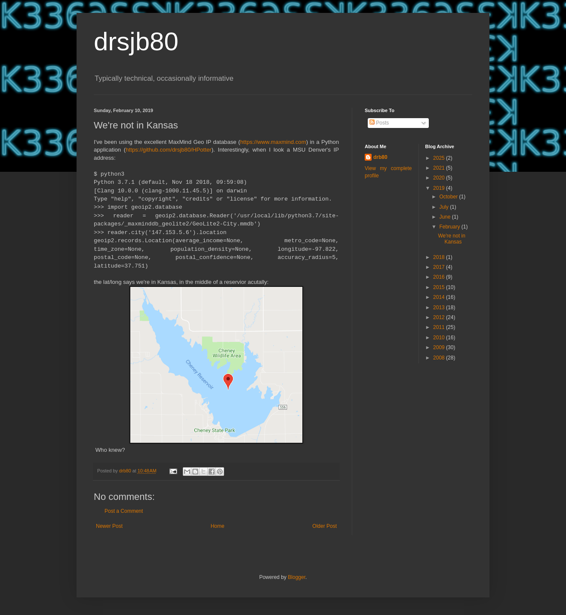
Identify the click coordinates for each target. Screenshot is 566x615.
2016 (439, 277)
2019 (439, 188)
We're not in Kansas (451, 239)
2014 (439, 297)
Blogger (296, 577)
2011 (439, 327)
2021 (439, 168)
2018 (439, 257)
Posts (379, 123)
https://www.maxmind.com (273, 142)
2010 (439, 338)
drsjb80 (136, 41)
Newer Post (109, 526)
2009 (439, 347)
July (444, 207)
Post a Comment (124, 511)
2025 (439, 158)
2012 (439, 317)
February (450, 227)
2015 (439, 287)
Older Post (324, 526)
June (445, 217)
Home (218, 526)
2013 (439, 307)
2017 (439, 267)
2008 (439, 358)
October (449, 197)
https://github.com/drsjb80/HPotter (168, 149)
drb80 (380, 157)
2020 (439, 178)
